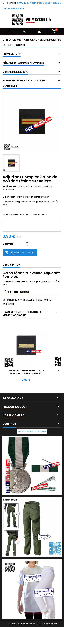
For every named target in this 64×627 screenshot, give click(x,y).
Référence (9, 186)
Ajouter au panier (19, 252)
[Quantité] (20, 244)
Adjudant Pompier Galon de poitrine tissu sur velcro (26, 372)
